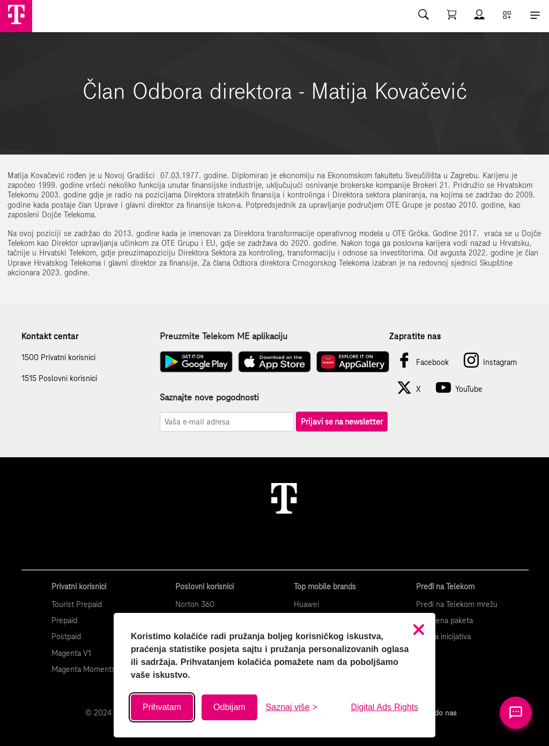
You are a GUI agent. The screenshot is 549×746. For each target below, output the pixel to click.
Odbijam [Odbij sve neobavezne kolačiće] (229, 707)
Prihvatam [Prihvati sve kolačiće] (162, 707)
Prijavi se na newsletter (342, 421)
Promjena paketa (444, 620)
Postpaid (66, 636)
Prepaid (64, 620)
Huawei (306, 604)
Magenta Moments (83, 669)
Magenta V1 (71, 653)
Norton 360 (194, 604)
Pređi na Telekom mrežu (457, 604)
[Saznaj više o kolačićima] (291, 707)
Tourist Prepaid (76, 604)
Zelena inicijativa (443, 636)
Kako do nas (436, 713)
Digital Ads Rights (384, 707)
